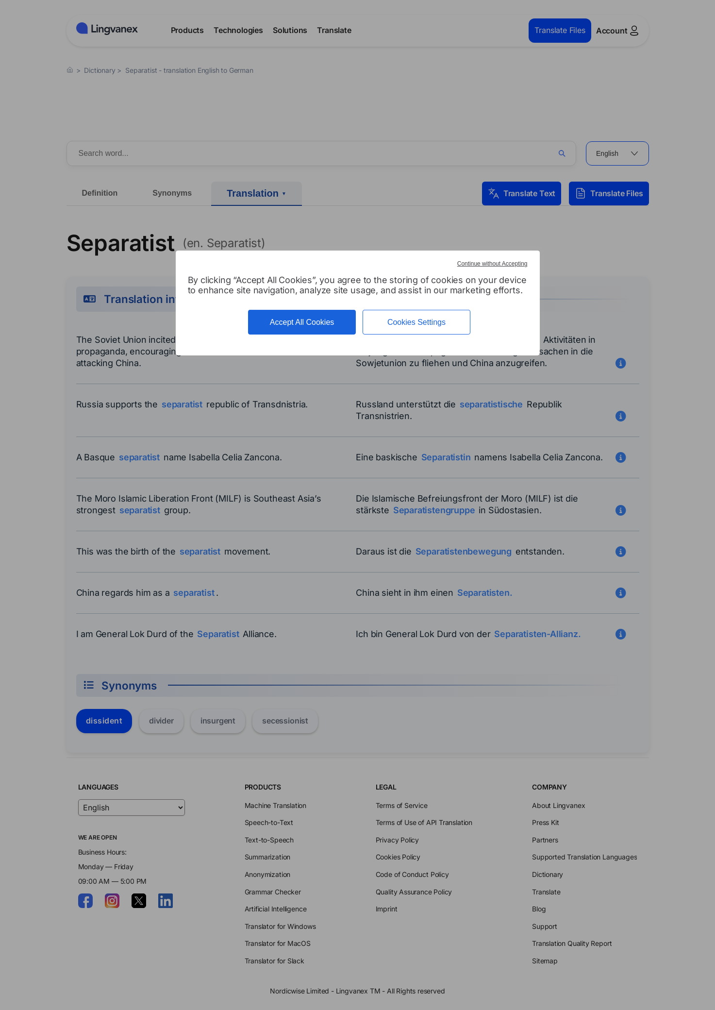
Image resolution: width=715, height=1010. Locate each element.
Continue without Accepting (492, 263)
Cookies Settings (416, 322)
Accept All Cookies (302, 322)
